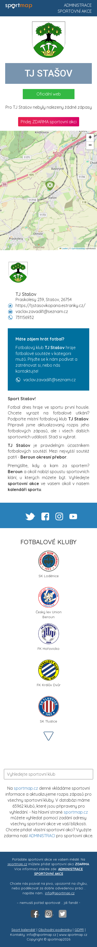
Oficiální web (48, 94)
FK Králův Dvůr (49, 673)
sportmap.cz (26, 788)
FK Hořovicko (48, 637)
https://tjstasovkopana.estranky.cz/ (50, 305)
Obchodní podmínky (55, 930)
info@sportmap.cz (59, 893)
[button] (50, 185)
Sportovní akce (75, 11)
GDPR (79, 930)
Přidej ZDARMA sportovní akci (49, 121)
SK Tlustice (48, 709)
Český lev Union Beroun (49, 602)
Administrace (78, 5)
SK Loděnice (48, 564)
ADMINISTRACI (42, 835)
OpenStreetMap (78, 248)
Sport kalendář (23, 930)
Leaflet (63, 248)
